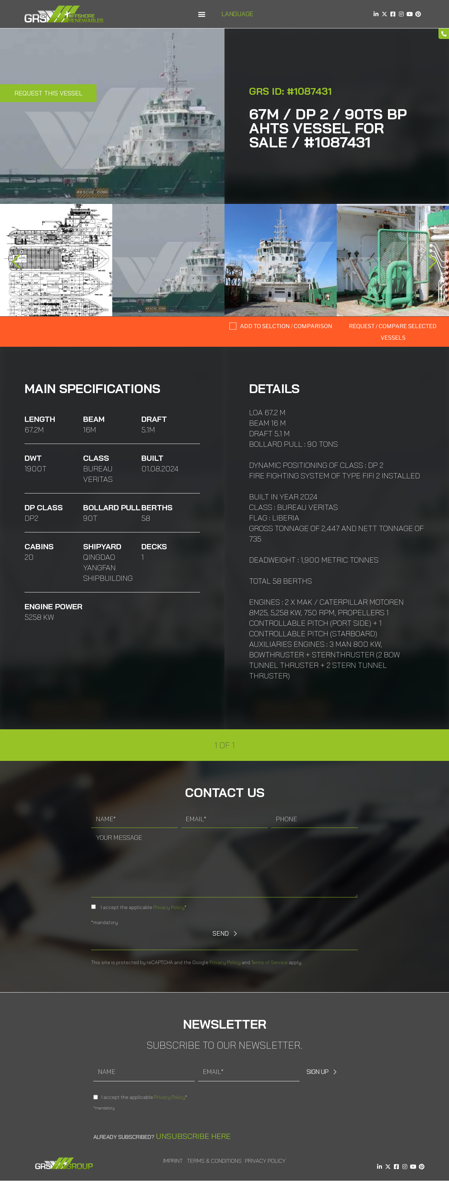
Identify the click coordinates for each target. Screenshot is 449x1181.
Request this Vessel (48, 93)
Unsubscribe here (193, 1136)
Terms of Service (269, 962)
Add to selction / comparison (286, 326)
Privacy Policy (169, 907)
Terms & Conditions (214, 1160)
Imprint (173, 1160)
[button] (201, 14)
